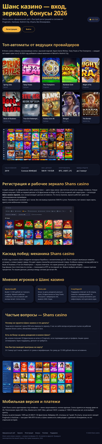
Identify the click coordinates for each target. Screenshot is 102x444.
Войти (28, 29)
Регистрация (11, 29)
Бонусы (37, 433)
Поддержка (54, 433)
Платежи (45, 433)
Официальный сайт (8, 433)
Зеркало (20, 433)
